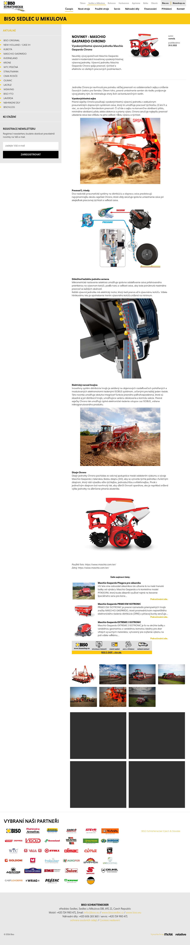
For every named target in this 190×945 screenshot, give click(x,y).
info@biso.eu (91, 912)
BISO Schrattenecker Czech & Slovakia (160, 831)
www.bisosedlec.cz (113, 912)
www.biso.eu (133, 912)
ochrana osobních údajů (83, 920)
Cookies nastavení (110, 920)
